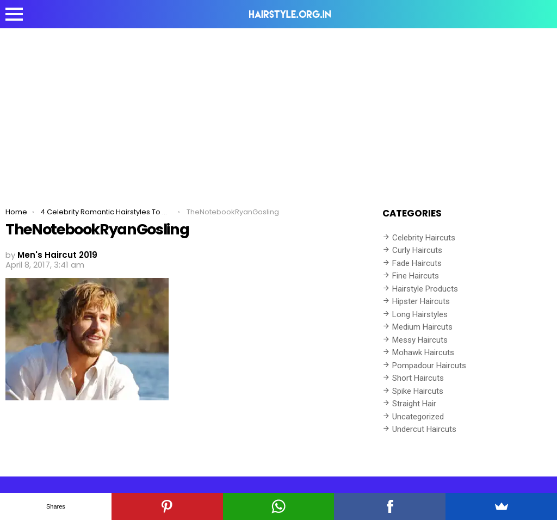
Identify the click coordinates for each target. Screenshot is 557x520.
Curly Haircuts (417, 250)
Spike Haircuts (417, 391)
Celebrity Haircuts (423, 238)
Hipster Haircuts (421, 301)
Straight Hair (414, 403)
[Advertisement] (278, 110)
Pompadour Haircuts (429, 365)
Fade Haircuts (417, 263)
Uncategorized (418, 417)
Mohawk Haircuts (423, 352)
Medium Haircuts (422, 327)
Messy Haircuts (420, 340)
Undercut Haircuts (424, 429)
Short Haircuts (418, 378)
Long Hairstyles (420, 314)
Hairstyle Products (425, 289)
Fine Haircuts (415, 276)
